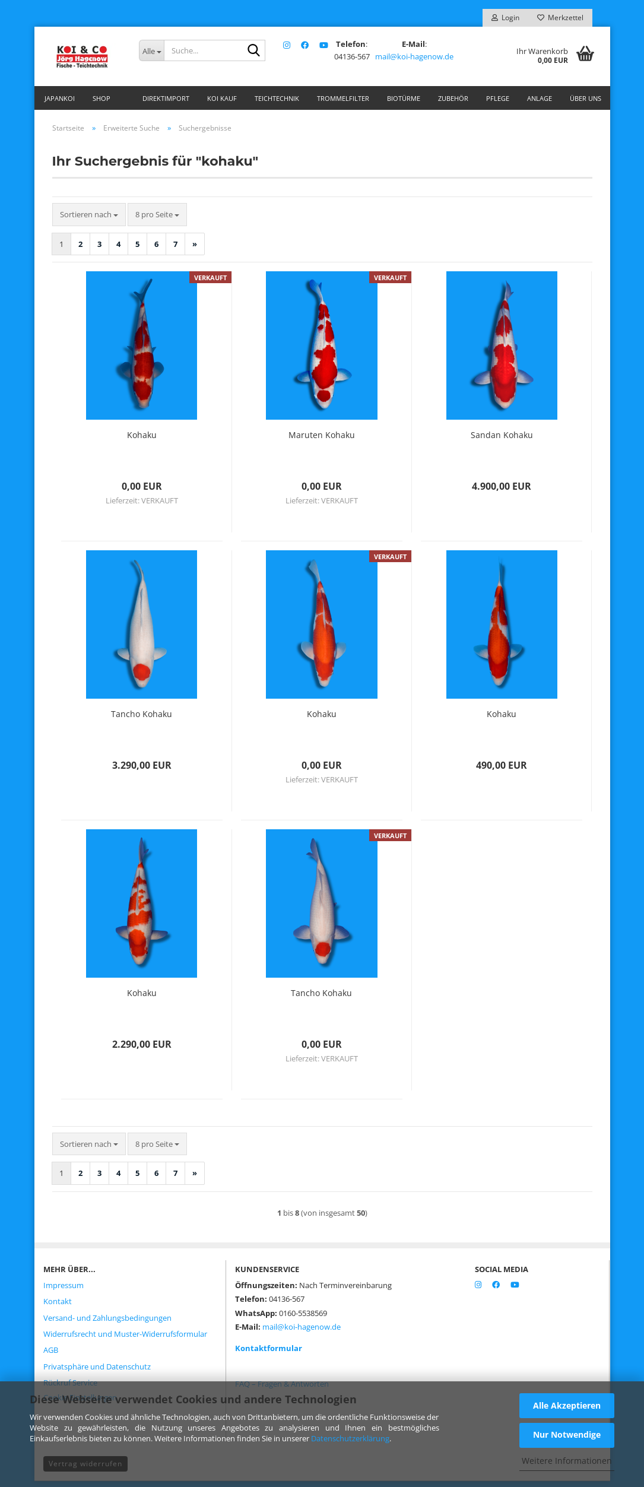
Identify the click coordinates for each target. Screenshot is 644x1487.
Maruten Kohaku (321, 440)
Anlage (539, 98)
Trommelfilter (343, 98)
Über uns (585, 98)
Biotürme (403, 98)
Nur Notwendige (567, 1434)
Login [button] (505, 17)
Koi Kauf (222, 98)
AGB (50, 1355)
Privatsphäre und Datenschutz (97, 1372)
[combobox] (89, 220)
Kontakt (57, 1307)
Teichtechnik (277, 98)
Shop (101, 98)
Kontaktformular (268, 1354)
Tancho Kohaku (141, 719)
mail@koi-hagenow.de (414, 56)
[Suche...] (151, 50)
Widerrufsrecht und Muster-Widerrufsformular (125, 1339)
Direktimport (165, 98)
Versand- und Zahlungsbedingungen (107, 1323)
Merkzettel (560, 17)
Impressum (63, 1291)
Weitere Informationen (567, 1460)
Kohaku (142, 440)
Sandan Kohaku (502, 440)
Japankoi (60, 98)
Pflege (497, 98)
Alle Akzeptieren (567, 1405)
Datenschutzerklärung (350, 1438)
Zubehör (453, 98)
